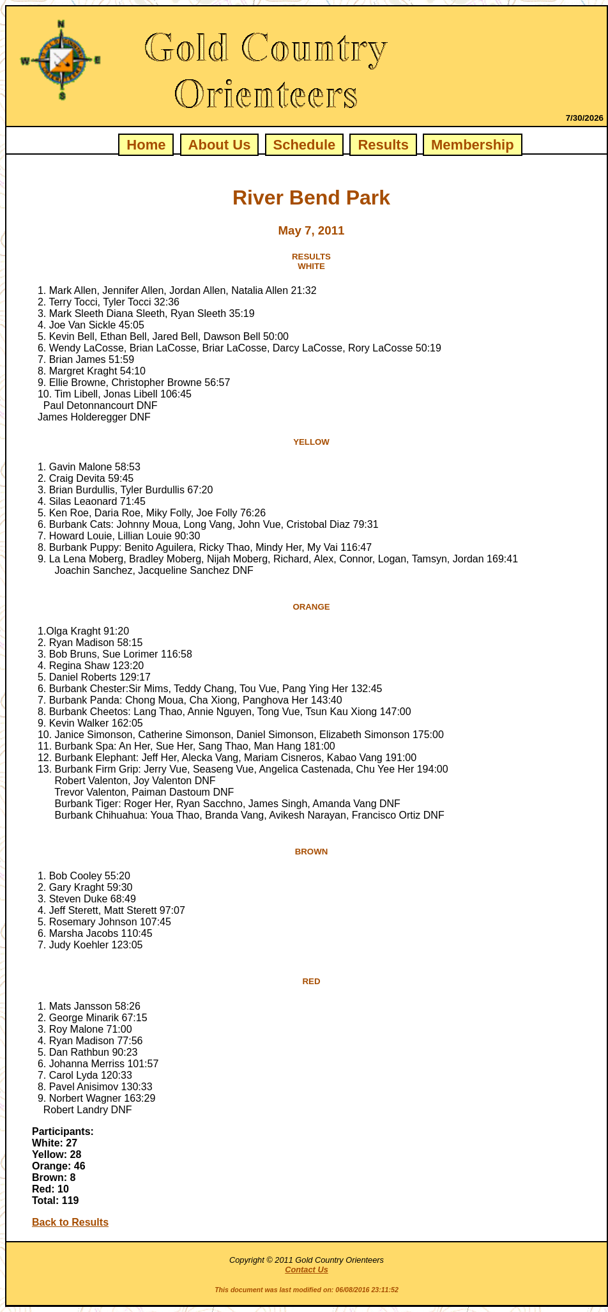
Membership (472, 145)
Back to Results (70, 1222)
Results (383, 145)
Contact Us (306, 1269)
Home (145, 145)
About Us (219, 145)
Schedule (304, 145)
